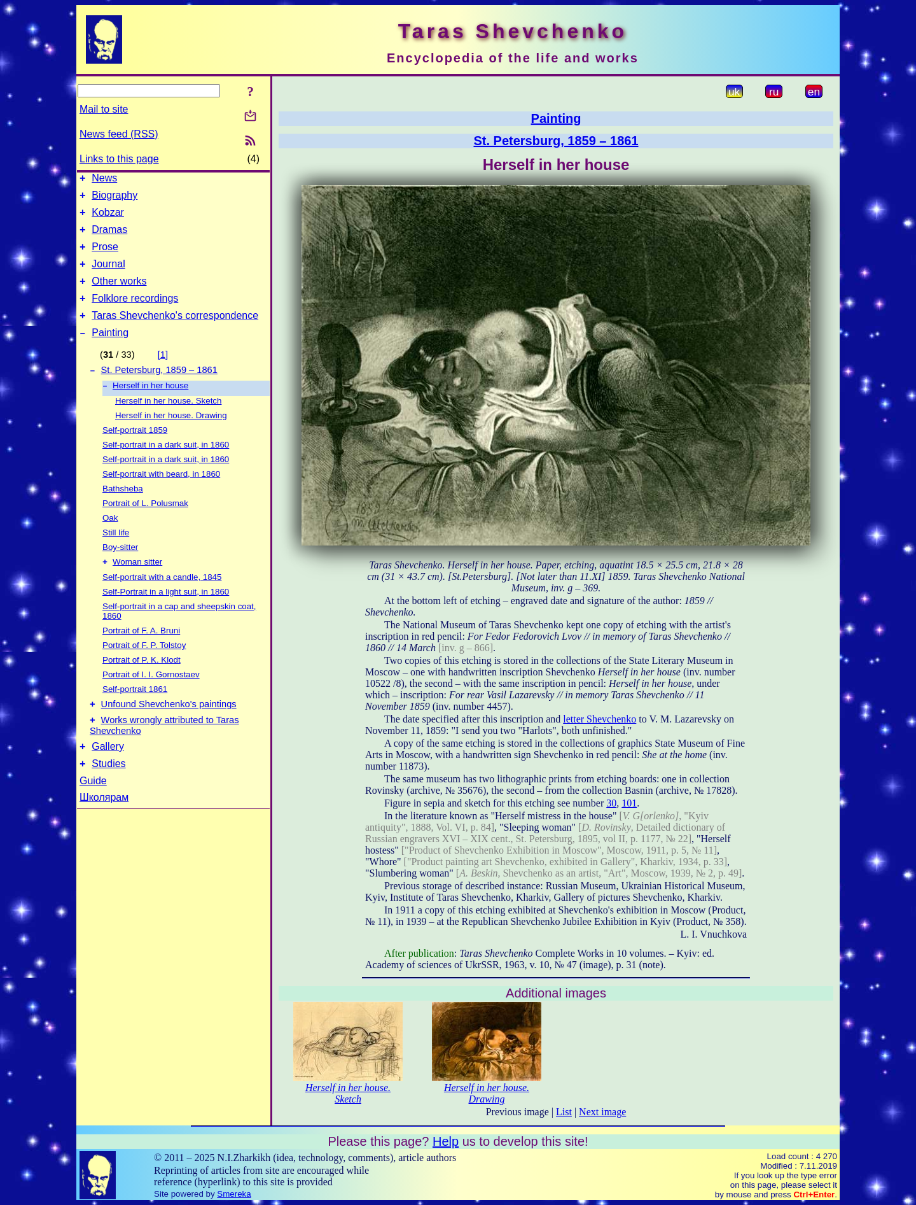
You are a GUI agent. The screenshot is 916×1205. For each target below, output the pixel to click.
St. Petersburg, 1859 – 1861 (159, 391)
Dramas (109, 237)
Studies (108, 794)
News (104, 179)
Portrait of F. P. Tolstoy (144, 668)
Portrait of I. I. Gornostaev (151, 698)
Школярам (104, 828)
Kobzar (108, 218)
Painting (110, 351)
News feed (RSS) (119, 134)
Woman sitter (137, 585)
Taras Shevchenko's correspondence (175, 332)
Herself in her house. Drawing (171, 437)
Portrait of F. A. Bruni (141, 654)
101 (629, 803)
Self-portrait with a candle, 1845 (161, 600)
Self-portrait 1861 (134, 712)
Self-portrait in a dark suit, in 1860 (165, 467)
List (564, 1111)
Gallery (108, 775)
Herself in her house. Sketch (168, 423)
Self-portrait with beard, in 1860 (161, 496)
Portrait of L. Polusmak (145, 525)
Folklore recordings (135, 313)
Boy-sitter (120, 569)
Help (446, 1141)
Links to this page (119, 158)
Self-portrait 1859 (134, 452)
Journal (108, 275)
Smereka (234, 1194)
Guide (93, 812)
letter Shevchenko (599, 719)
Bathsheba (122, 511)
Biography (114, 199)
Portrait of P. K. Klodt (141, 683)
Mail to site (104, 109)
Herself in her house (150, 407)
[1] (163, 374)
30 (611, 803)
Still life (115, 555)
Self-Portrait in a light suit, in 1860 (165, 615)
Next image (602, 1111)
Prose (105, 256)
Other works (119, 294)
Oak (110, 540)
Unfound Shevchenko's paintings (169, 729)
